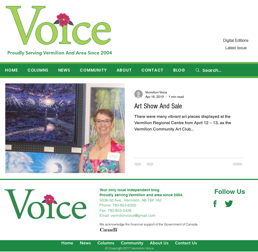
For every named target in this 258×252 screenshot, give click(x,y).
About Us (159, 242)
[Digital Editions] (235, 40)
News (85, 242)
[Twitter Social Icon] (229, 204)
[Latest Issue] (235, 48)
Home (67, 242)
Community (132, 242)
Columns (105, 242)
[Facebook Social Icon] (215, 204)
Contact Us (186, 242)
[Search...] (224, 70)
